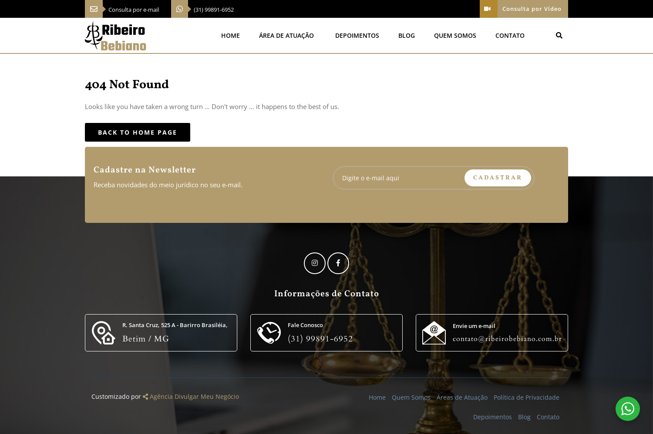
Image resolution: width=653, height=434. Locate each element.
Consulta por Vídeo (521, 9)
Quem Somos (455, 35)
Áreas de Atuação (462, 397)
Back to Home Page (137, 132)
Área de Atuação (286, 35)
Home (230, 35)
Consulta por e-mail (133, 9)
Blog (406, 35)
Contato (510, 35)
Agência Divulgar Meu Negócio (191, 396)
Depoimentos (357, 35)
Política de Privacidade (526, 397)
